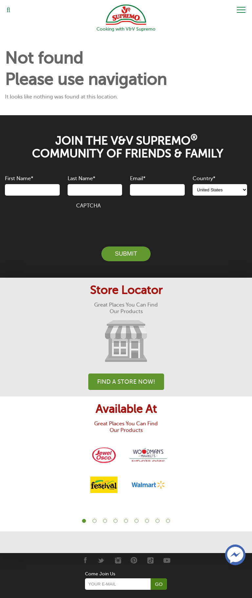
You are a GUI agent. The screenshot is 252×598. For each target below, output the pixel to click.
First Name (19, 179)
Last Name (81, 179)
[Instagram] (117, 560)
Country (204, 179)
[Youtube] (166, 560)
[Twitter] (101, 560)
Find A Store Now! (126, 381)
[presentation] (126, 224)
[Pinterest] (134, 560)
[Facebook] (84, 560)
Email (137, 179)
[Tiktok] (150, 560)
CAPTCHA (88, 206)
